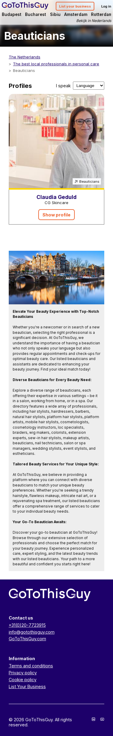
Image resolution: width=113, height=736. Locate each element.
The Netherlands (24, 56)
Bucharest (35, 14)
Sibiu (55, 14)
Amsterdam (75, 14)
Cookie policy (22, 679)
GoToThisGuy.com (27, 638)
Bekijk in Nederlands (93, 20)
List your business (75, 6)
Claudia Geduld (56, 197)
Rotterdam (101, 14)
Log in (106, 6)
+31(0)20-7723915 (27, 625)
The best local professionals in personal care (56, 63)
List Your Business (27, 686)
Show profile (56, 214)
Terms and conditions (31, 665)
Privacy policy (23, 672)
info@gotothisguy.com (32, 632)
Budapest (11, 14)
